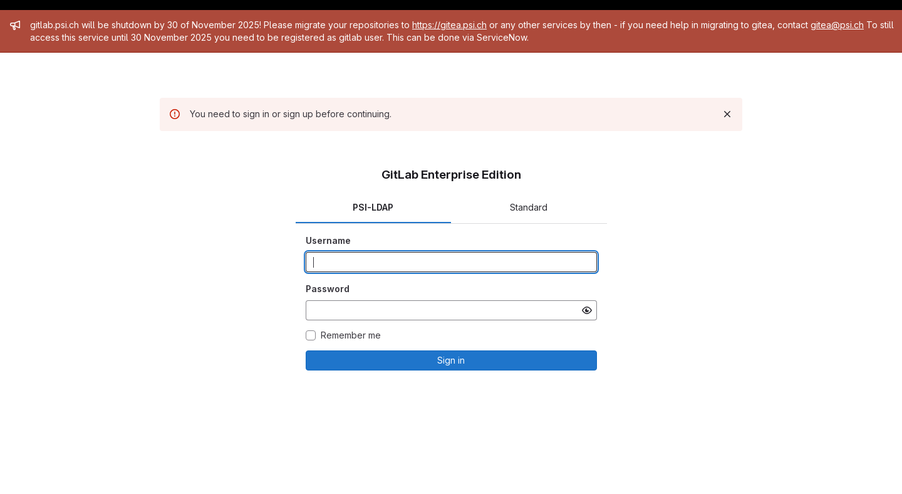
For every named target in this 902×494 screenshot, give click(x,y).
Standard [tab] (528, 207)
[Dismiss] (727, 114)
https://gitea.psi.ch (449, 24)
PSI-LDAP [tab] (373, 207)
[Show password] (587, 310)
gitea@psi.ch (837, 24)
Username (328, 240)
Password (328, 288)
